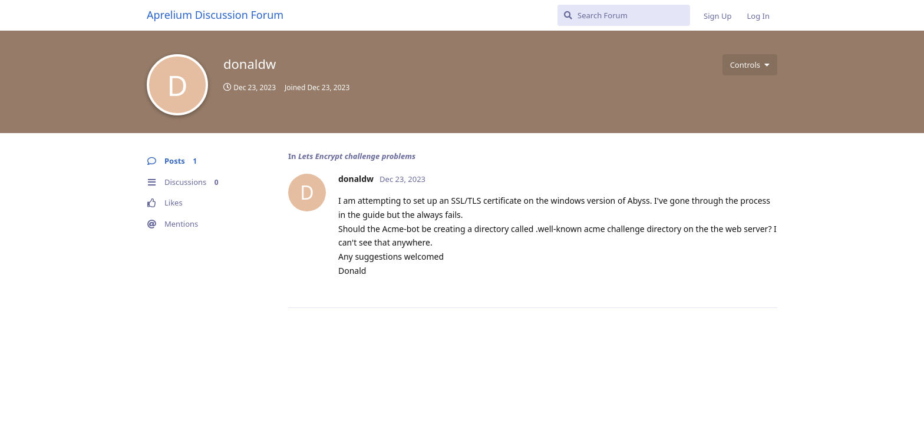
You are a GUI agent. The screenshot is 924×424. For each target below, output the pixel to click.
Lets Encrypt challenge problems (356, 156)
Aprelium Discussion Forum (215, 15)
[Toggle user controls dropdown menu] (749, 64)
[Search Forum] (623, 15)
